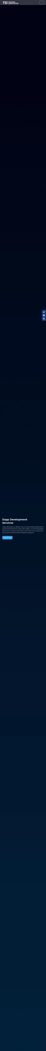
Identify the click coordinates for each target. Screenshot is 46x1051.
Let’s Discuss (7, 537)
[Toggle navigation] (42, 2)
